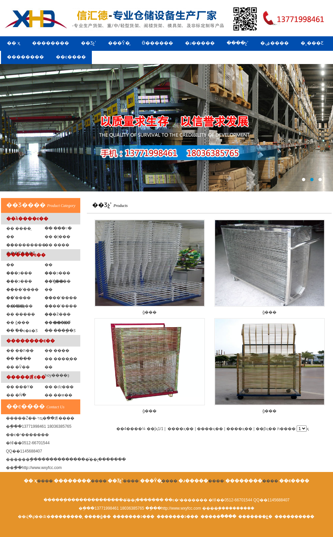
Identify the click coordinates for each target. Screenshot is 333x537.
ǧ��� (149, 267)
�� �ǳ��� (59, 387)
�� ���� (57, 350)
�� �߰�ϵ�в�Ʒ (22, 330)
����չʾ (237, 43)
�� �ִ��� (18, 358)
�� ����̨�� (61, 358)
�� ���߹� (58, 228)
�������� (50, 43)
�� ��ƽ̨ (15, 306)
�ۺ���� (274, 43)
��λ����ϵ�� (27, 218)
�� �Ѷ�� (18, 367)
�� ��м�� (58, 395)
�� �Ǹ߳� (16, 395)
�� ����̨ (18, 228)
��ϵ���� (71, 56)
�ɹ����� (200, 43)
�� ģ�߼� (54, 281)
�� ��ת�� (20, 350)
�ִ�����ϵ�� (26, 254)
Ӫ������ (157, 43)
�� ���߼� (57, 245)
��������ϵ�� (30, 340)
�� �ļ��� (57, 236)
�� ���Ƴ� (19, 387)
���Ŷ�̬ (119, 43)
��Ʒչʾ (88, 43)
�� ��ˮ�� (58, 322)
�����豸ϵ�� (26, 377)
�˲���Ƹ (312, 43)
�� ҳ (13, 43)
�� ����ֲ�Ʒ (60, 330)
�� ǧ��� (17, 322)
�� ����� (20, 314)
